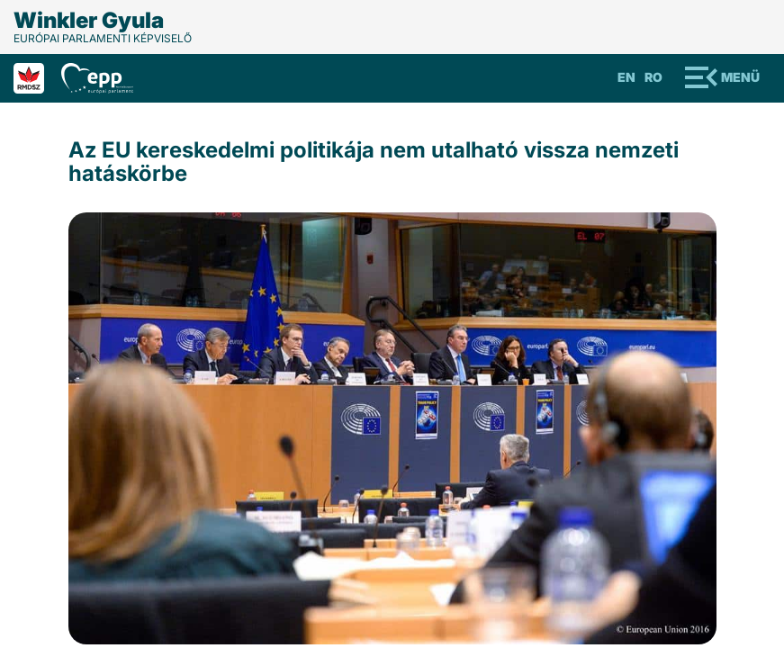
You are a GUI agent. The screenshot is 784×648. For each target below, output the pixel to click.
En (626, 77)
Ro (653, 77)
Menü (740, 77)
